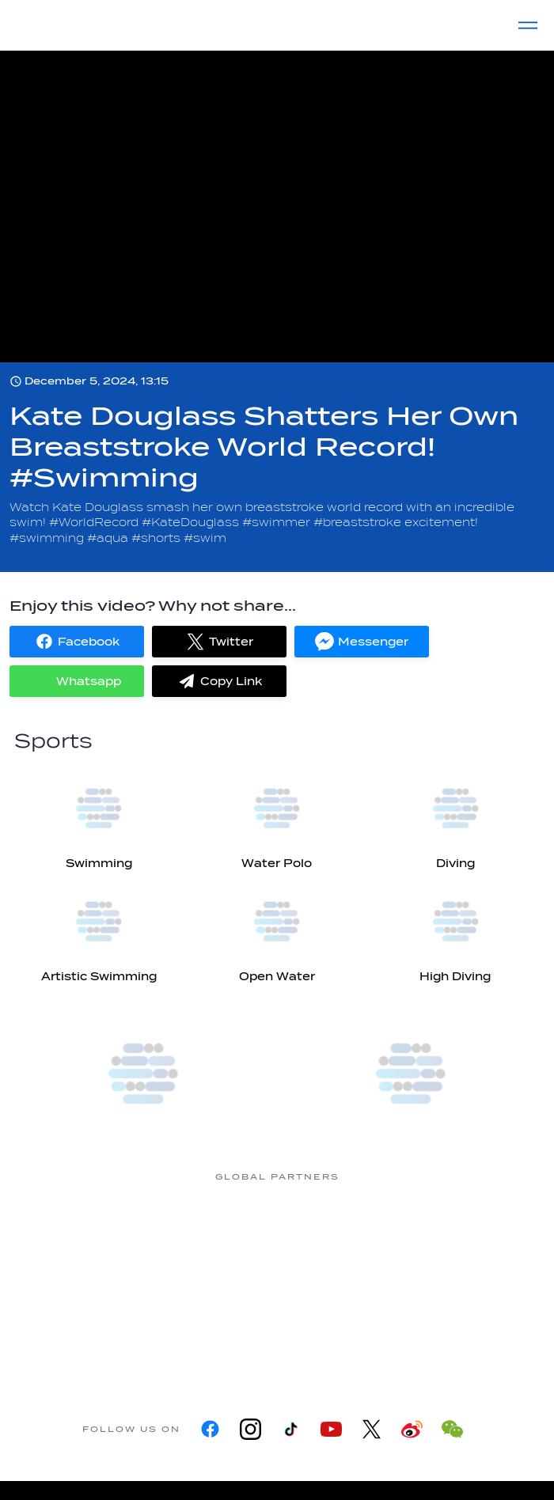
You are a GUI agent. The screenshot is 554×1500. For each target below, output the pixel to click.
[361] (87, 1236)
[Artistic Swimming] (98, 931)
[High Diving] (455, 931)
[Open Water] (276, 931)
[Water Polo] (276, 817)
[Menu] (528, 25)
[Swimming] (98, 817)
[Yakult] (340, 1330)
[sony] (213, 1330)
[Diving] (455, 817)
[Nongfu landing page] (340, 1236)
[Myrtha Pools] (213, 1236)
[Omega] (467, 1236)
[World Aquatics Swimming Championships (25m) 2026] (411, 1073)
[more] (143, 1073)
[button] (76, 641)
